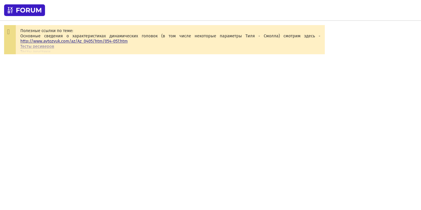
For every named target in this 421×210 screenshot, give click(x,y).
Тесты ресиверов (37, 46)
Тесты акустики (35, 51)
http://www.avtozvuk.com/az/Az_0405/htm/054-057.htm (73, 41)
